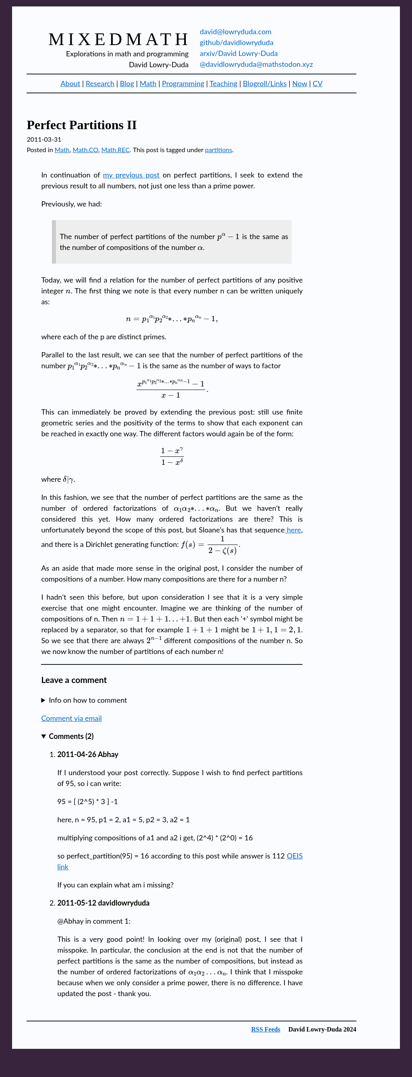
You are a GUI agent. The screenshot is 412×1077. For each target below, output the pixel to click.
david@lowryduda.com (235, 31)
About (70, 83)
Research (100, 83)
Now (299, 83)
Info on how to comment (88, 699)
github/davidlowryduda (236, 42)
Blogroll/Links (265, 83)
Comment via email (71, 718)
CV (317, 83)
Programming (183, 83)
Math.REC (115, 149)
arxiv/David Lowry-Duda (239, 53)
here (293, 529)
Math (148, 83)
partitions (218, 149)
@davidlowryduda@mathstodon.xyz (256, 64)
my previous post (131, 174)
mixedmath (120, 39)
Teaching (223, 83)
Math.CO (85, 149)
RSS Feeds (265, 1029)
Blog (127, 83)
